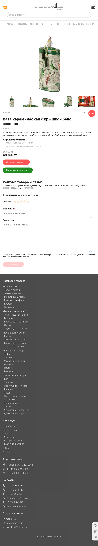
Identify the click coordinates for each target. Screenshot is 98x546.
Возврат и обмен (13, 440)
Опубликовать (13, 264)
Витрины (8, 318)
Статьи (6, 452)
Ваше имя (49, 213)
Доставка (9, 437)
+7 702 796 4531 (14, 493)
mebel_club (12, 518)
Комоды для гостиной (16, 321)
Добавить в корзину (16, 162)
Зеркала (8, 382)
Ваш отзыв (49, 235)
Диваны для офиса (14, 300)
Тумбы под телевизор (16, 314)
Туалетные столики (14, 346)
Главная (9, 24)
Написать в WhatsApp (17, 170)
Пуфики (8, 354)
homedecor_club (14, 523)
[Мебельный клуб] (49, 7)
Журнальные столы (14, 361)
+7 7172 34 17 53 (14, 489)
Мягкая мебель (11, 286)
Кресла (8, 303)
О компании (9, 426)
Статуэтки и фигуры (15, 396)
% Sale (6, 448)
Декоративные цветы (15, 413)
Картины (8, 389)
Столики (8, 357)
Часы (7, 392)
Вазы (44, 24)
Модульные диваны (14, 296)
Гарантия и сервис (14, 444)
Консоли (8, 371)
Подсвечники (11, 403)
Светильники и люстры (16, 385)
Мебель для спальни (14, 332)
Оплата (8, 433)
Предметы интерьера (28, 24)
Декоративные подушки (17, 410)
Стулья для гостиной (15, 328)
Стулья (8, 367)
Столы (7, 325)
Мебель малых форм (14, 350)
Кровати (8, 336)
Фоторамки (10, 399)
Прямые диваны (12, 290)
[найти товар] (88, 15)
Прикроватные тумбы (15, 339)
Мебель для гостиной (14, 311)
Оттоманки (10, 307)
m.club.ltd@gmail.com (17, 527)
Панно (7, 406)
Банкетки (9, 364)
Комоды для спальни (15, 343)
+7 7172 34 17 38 (15, 485)
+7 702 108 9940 (14, 502)
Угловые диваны (12, 293)
